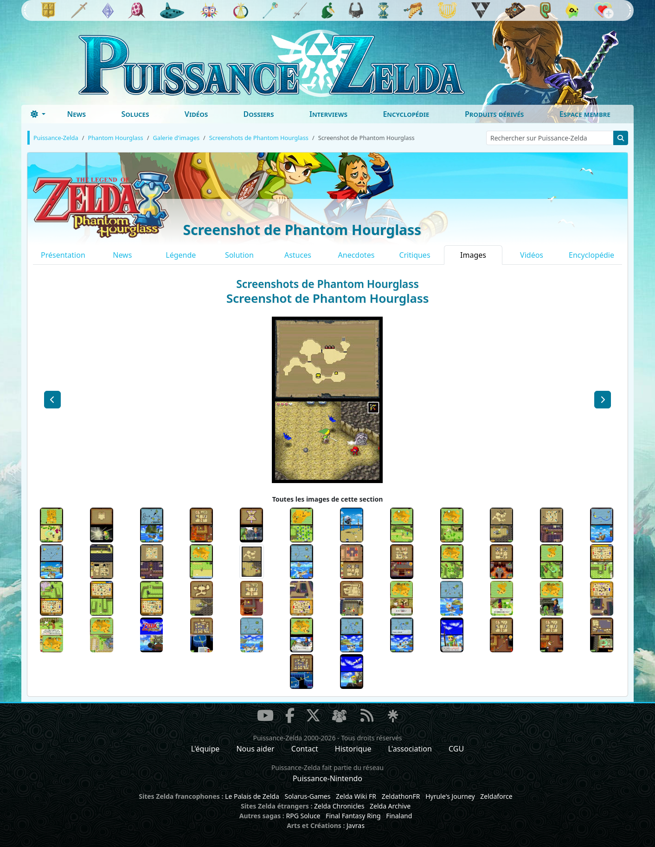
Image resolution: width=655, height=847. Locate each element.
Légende (181, 255)
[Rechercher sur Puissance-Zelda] (550, 138)
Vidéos (196, 114)
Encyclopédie (406, 114)
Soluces (135, 114)
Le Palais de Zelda (252, 796)
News (76, 114)
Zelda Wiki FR (356, 796)
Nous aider (255, 749)
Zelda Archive (390, 806)
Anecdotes (356, 255)
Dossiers (259, 114)
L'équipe (205, 749)
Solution (239, 255)
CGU (456, 749)
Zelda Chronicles (339, 806)
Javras (356, 825)
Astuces (297, 255)
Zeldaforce (496, 796)
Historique (353, 749)
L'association (410, 749)
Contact (304, 749)
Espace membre (584, 114)
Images (473, 255)
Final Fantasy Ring (353, 815)
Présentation (63, 255)
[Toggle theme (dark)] (38, 114)
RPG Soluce (303, 815)
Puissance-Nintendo (327, 778)
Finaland (399, 815)
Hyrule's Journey (450, 796)
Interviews (328, 114)
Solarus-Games (307, 796)
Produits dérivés (494, 114)
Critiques (414, 255)
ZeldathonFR (401, 796)
